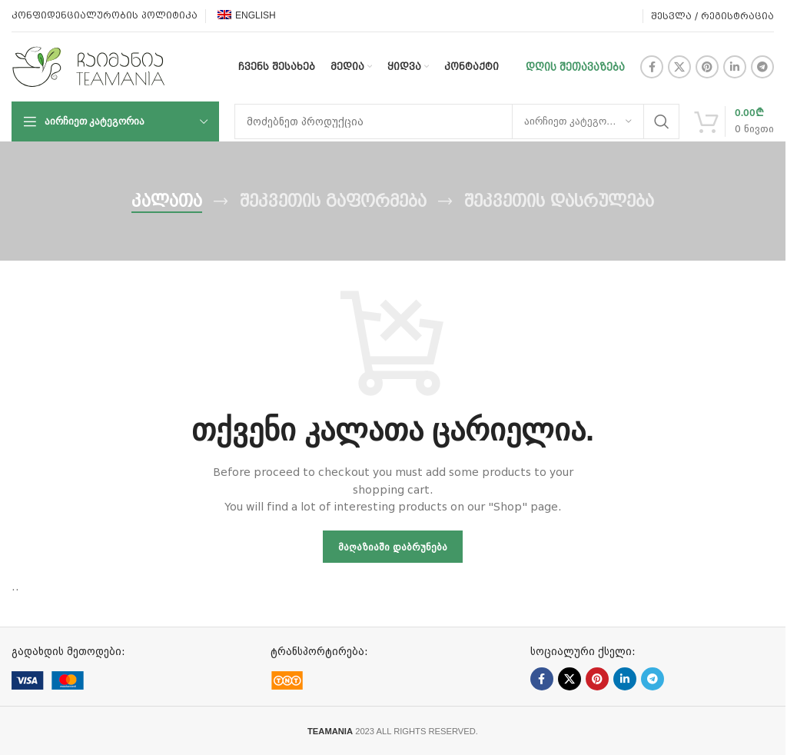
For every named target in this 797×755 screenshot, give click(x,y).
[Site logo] (88, 66)
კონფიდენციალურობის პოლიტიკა (105, 15)
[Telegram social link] (762, 66)
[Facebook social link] (651, 66)
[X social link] (679, 66)
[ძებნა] (456, 121)
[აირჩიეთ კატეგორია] (578, 121)
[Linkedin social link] (734, 66)
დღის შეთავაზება (575, 67)
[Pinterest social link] (707, 66)
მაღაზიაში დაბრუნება (392, 547)
